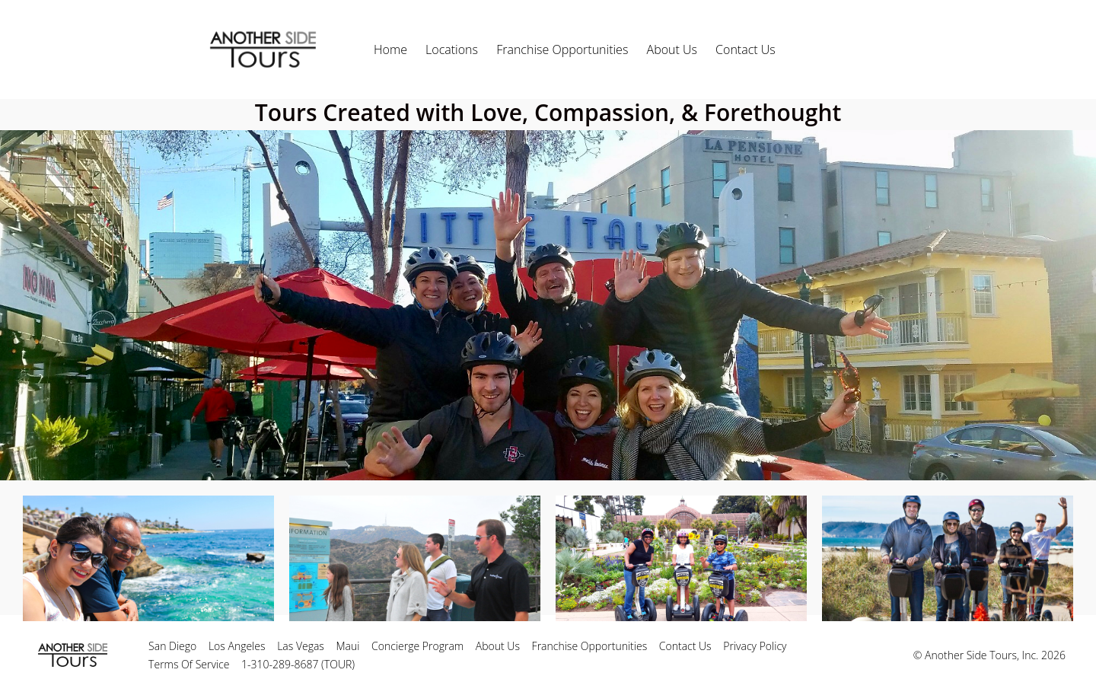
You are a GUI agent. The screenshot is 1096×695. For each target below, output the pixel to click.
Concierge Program (417, 646)
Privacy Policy (754, 646)
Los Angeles (237, 646)
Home (390, 49)
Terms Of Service (188, 664)
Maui (348, 646)
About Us (672, 49)
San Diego (172, 646)
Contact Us (745, 49)
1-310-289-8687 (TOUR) (298, 664)
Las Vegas (300, 646)
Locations (451, 49)
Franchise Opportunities (562, 49)
